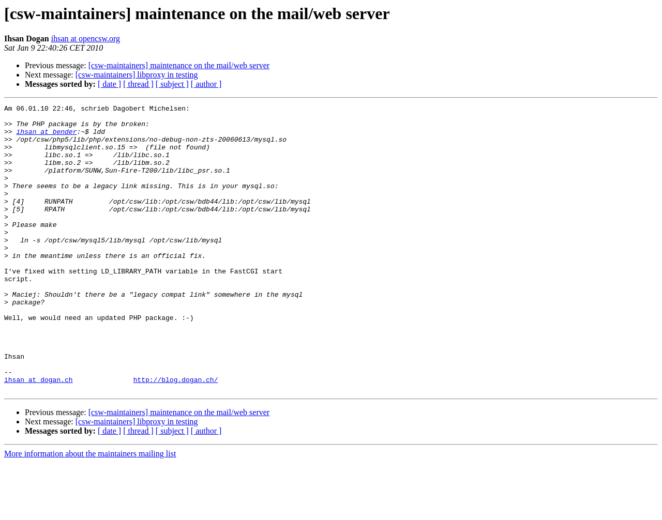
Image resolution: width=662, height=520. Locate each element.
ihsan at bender (46, 137)
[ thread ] (138, 84)
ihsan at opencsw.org (85, 38)
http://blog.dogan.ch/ (175, 435)
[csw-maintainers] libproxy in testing (137, 74)
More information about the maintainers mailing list (90, 511)
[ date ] (109, 84)
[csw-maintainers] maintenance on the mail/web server (179, 65)
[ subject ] (172, 84)
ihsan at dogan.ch (38, 435)
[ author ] (206, 84)
